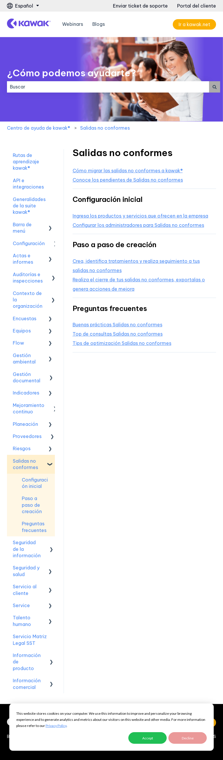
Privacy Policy (56, 725)
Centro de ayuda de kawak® (38, 128)
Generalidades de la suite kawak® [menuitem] (29, 205)
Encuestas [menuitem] (24, 318)
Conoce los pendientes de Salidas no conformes (128, 180)
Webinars (72, 24)
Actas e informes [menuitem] (23, 259)
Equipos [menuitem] (22, 331)
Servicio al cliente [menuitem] (25, 590)
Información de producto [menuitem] (27, 661)
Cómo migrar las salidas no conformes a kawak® (128, 170)
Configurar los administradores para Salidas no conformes (138, 225)
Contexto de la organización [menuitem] (27, 299)
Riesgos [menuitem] (21, 448)
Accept (147, 738)
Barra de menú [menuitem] (22, 228)
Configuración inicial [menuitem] (35, 483)
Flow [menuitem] (18, 343)
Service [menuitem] (21, 605)
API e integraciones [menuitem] (28, 184)
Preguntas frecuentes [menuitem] (34, 527)
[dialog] (111, 727)
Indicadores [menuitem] (26, 393)
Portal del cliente (196, 6)
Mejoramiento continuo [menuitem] (28, 408)
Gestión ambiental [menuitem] (24, 358)
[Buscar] (214, 86)
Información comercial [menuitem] (27, 684)
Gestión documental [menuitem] (26, 377)
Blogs (98, 24)
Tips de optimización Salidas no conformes (122, 343)
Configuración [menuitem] (29, 243)
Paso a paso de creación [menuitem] (32, 504)
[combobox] (108, 86)
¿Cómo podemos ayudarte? (71, 73)
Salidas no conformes (105, 128)
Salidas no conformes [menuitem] (25, 464)
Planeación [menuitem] (25, 424)
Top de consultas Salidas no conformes (118, 334)
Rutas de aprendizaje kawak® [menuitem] (26, 161)
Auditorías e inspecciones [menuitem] (28, 278)
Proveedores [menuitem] (27, 436)
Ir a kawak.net (194, 24)
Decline (188, 738)
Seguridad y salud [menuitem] (26, 571)
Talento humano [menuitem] (22, 621)
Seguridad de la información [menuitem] (27, 549)
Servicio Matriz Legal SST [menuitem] (30, 640)
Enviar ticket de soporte (140, 6)
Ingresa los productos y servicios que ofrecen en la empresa (140, 216)
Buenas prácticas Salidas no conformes (117, 324)
